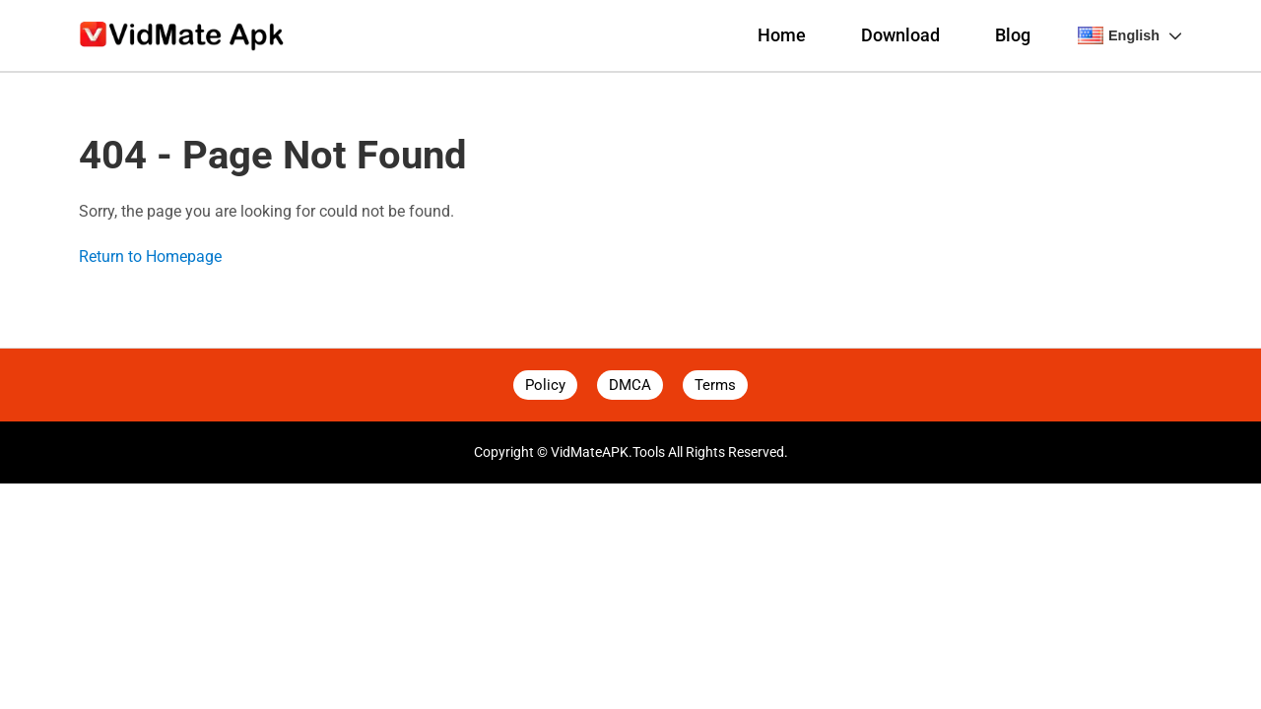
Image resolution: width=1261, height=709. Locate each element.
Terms (715, 385)
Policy (545, 385)
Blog (1012, 35)
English (1130, 35)
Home (782, 35)
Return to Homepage (150, 256)
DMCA (630, 385)
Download (900, 35)
